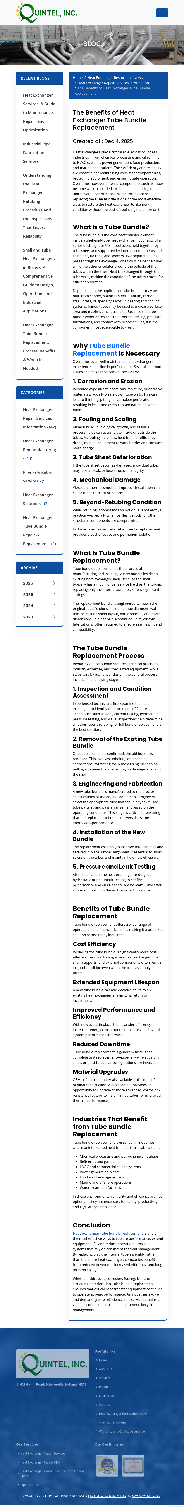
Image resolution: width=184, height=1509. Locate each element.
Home (78, 77)
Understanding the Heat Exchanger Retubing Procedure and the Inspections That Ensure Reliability (37, 206)
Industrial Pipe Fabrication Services (37, 152)
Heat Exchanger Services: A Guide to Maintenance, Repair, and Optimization (39, 112)
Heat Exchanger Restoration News (115, 77)
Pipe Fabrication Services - (38, 476)
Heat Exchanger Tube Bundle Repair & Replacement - (39, 530)
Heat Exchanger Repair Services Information (113, 83)
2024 (39, 605)
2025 (39, 594)
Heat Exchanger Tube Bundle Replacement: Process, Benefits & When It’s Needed (39, 346)
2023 (39, 617)
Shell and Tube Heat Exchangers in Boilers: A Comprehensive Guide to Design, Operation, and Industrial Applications (39, 280)
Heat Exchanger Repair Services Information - (39, 418)
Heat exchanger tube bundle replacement (108, 1233)
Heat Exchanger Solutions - (38, 499)
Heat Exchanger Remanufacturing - (39, 449)
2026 (39, 583)
